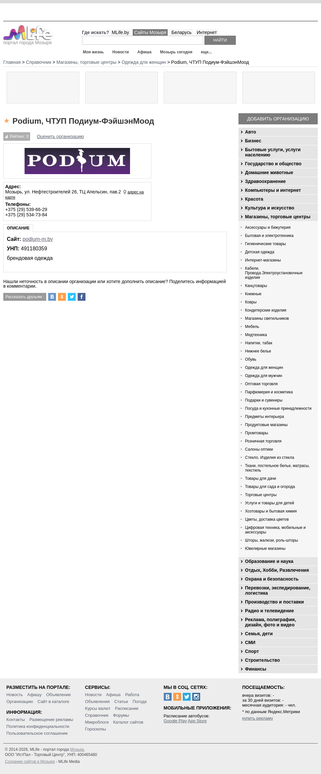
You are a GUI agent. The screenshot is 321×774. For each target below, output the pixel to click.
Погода (140, 701)
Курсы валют (98, 708)
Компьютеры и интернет (273, 190)
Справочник (97, 715)
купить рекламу (257, 718)
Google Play (175, 720)
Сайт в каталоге (53, 701)
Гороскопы (95, 729)
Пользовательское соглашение (37, 733)
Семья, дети (259, 633)
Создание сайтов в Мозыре (30, 761)
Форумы (121, 715)
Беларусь (181, 32)
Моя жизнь (93, 52)
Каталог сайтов (128, 722)
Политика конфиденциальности (38, 726)
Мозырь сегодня (176, 52)
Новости (120, 52)
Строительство (262, 660)
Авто (250, 132)
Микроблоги (97, 722)
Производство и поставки (274, 601)
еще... (206, 52)
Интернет (207, 32)
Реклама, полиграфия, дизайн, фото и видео (270, 622)
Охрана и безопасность (271, 579)
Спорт (252, 651)
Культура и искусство (269, 207)
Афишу (34, 694)
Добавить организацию (278, 118)
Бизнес (253, 140)
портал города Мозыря (28, 40)
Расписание (127, 708)
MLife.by (120, 32)
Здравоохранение (265, 181)
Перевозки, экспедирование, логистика (277, 590)
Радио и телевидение (269, 610)
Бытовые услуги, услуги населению (273, 152)
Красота (254, 199)
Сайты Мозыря (150, 32)
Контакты (16, 719)
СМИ (250, 642)
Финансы (255, 669)
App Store (197, 720)
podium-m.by (38, 239)
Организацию (20, 701)
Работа (132, 694)
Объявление (58, 694)
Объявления (97, 701)
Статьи (121, 701)
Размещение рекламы (51, 719)
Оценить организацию (60, 136)
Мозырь (77, 749)
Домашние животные (269, 172)
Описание (18, 228)
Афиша (144, 52)
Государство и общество (273, 163)
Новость (15, 694)
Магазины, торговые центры (278, 216)
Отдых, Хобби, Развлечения (277, 570)
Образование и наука (269, 561)
